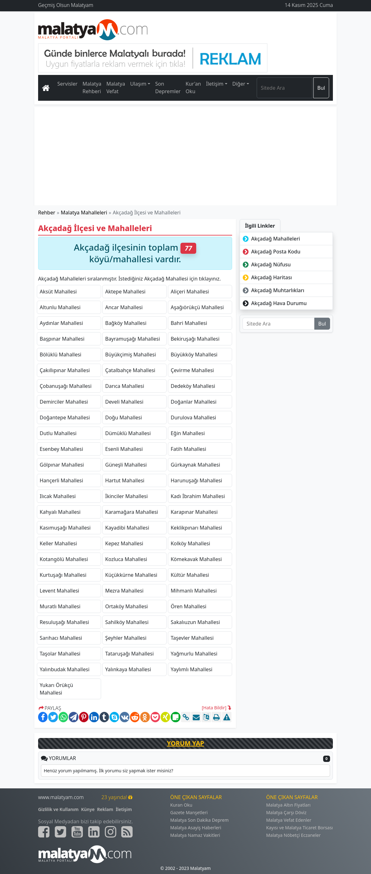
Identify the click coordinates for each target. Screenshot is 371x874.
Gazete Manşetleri (189, 812)
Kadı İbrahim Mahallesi (198, 496)
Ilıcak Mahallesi (58, 496)
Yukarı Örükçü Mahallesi (56, 689)
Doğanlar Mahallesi (193, 401)
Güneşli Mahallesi (126, 464)
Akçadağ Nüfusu (266, 264)
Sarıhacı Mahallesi (61, 637)
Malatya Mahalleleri (84, 212)
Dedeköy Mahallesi (193, 386)
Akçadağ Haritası (266, 277)
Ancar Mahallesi (124, 307)
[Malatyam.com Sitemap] (127, 831)
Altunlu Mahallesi (60, 307)
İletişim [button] (214, 83)
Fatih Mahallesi (188, 449)
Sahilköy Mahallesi (127, 622)
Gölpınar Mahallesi (62, 464)
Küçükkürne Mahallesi (131, 574)
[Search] (284, 87)
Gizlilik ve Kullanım (58, 809)
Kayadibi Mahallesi (127, 527)
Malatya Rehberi (92, 87)
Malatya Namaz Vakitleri (195, 835)
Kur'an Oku (193, 87)
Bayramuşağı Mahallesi (132, 338)
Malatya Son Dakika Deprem (199, 820)
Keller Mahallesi (58, 543)
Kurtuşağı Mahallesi (63, 574)
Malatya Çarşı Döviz (286, 812)
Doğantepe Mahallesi (65, 417)
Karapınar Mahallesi (194, 511)
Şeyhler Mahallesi (125, 637)
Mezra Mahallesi (124, 590)
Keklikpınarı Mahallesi (196, 527)
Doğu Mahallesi (123, 417)
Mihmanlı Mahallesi (194, 590)
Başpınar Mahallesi (62, 338)
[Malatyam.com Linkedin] (94, 831)
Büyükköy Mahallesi (194, 354)
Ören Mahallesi (188, 606)
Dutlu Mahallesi (58, 433)
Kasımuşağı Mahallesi (65, 527)
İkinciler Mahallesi (126, 496)
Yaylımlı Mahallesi (191, 669)
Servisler (67, 83)
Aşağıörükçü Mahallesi (197, 307)
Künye (88, 809)
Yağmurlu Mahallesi (194, 653)
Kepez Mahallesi (124, 543)
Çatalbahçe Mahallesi (130, 370)
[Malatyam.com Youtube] (77, 831)
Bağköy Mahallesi (125, 323)
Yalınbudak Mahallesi (64, 669)
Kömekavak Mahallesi (196, 559)
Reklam (105, 809)
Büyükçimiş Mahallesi (130, 354)
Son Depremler (168, 87)
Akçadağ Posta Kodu (270, 251)
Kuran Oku (181, 805)
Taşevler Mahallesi (192, 637)
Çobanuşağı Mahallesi (66, 386)
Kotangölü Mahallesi (64, 559)
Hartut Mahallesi (124, 480)
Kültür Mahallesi (190, 574)
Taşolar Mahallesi (60, 653)
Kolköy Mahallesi (190, 543)
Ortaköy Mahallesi (126, 606)
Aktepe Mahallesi (125, 291)
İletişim (124, 809)
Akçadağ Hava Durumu (274, 303)
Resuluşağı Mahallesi (64, 622)
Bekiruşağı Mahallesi (195, 338)
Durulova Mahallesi (193, 417)
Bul (321, 87)
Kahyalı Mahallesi (60, 511)
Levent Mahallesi (59, 590)
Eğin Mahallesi (188, 433)
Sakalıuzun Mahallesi (195, 622)
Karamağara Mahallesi (131, 511)
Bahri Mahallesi (189, 323)
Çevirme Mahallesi (192, 370)
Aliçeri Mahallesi (190, 291)
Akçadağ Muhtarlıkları (272, 290)
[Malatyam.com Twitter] (60, 831)
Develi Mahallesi (124, 401)
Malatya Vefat (115, 87)
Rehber (46, 212)
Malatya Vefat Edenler (288, 820)
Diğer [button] (238, 83)
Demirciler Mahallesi (64, 401)
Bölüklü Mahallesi (60, 354)
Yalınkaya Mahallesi (128, 669)
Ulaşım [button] (138, 83)
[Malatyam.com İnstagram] (110, 831)
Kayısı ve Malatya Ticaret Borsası (299, 828)
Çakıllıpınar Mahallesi (65, 370)
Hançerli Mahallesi (61, 480)
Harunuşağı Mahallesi (196, 480)
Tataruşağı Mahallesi (129, 653)
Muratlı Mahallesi (60, 606)
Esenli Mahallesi (124, 449)
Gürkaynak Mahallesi (195, 464)
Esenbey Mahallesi (61, 449)
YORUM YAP (185, 743)
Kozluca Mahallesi (126, 559)
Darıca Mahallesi (124, 386)
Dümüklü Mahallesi (128, 433)
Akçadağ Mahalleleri (270, 238)
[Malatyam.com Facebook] (43, 831)
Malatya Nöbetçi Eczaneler (293, 835)
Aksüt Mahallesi (58, 291)
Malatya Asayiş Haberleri (195, 828)
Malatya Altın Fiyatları (288, 805)
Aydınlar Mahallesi (61, 323)
